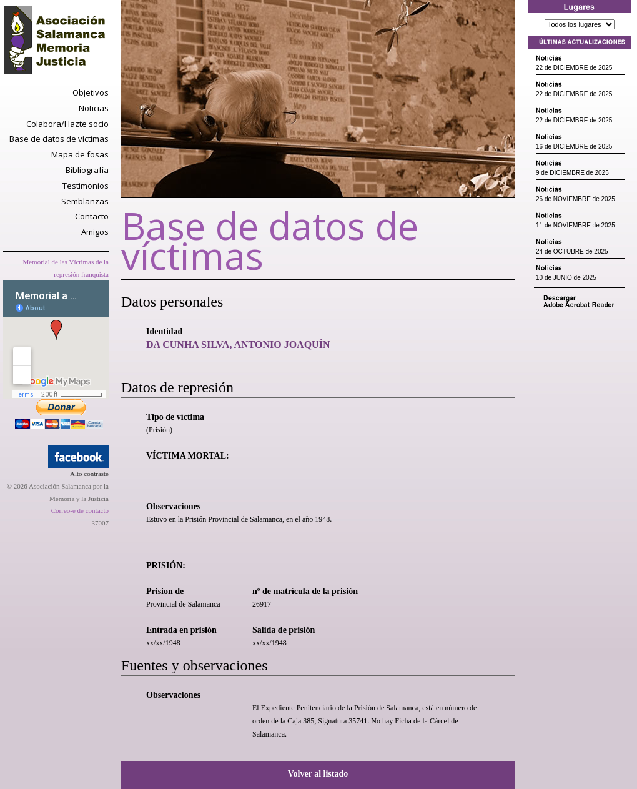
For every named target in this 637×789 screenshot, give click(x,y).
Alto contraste (89, 473)
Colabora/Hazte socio (67, 123)
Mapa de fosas (80, 154)
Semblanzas (85, 201)
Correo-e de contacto (80, 510)
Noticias (94, 108)
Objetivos (90, 92)
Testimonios (85, 185)
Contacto (92, 216)
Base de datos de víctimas (59, 138)
